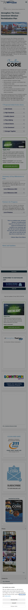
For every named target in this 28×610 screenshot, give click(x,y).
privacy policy (22, 594)
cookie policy (7, 596)
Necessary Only (14, 599)
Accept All (14, 603)
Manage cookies (14, 606)
